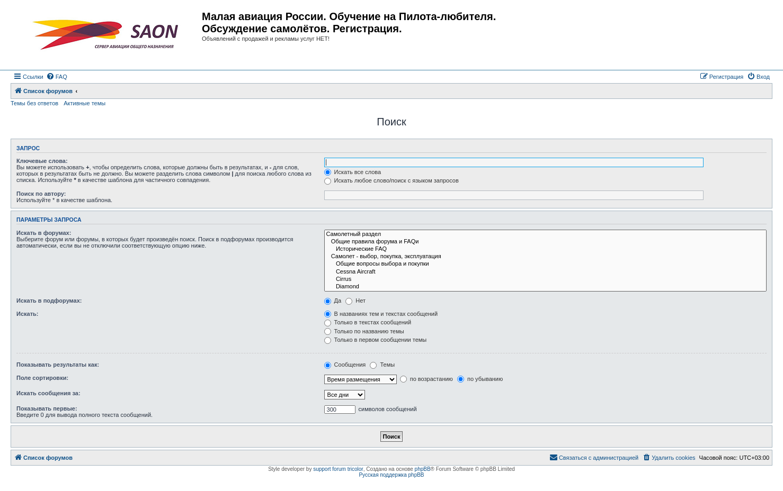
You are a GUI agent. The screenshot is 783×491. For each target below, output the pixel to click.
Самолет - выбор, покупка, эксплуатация (545, 256)
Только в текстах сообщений (368, 322)
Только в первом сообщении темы (375, 340)
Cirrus (545, 279)
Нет (355, 300)
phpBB (423, 469)
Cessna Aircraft (545, 272)
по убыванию (480, 379)
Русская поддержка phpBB (391, 475)
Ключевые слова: (42, 161)
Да (333, 300)
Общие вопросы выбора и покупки (545, 264)
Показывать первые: (46, 408)
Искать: (27, 314)
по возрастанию (426, 379)
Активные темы (84, 103)
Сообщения (345, 364)
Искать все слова (352, 172)
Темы (382, 364)
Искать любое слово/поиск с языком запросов (391, 180)
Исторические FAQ (545, 249)
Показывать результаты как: (57, 364)
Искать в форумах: (43, 233)
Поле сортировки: (42, 378)
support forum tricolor (338, 469)
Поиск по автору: (41, 193)
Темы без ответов (34, 103)
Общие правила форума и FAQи (545, 241)
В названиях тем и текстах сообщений (381, 314)
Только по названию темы (364, 331)
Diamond (545, 286)
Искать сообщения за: (48, 393)
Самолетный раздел (545, 234)
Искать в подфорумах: (49, 300)
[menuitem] (56, 76)
